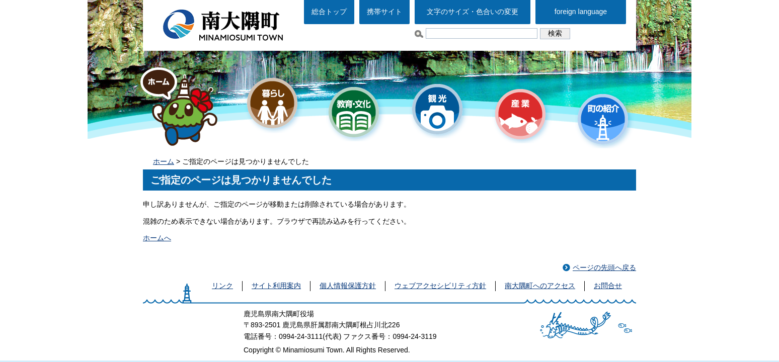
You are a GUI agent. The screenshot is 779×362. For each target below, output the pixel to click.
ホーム (163, 161)
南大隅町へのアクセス (540, 286)
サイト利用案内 (276, 286)
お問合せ (608, 286)
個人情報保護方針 (348, 286)
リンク (222, 286)
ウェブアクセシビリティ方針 (440, 286)
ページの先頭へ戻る (604, 267)
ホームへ (157, 238)
